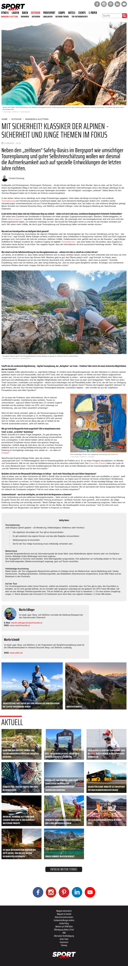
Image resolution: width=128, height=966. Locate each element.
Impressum (64, 942)
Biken (25, 13)
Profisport (49, 13)
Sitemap (64, 945)
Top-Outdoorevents (80, 16)
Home (5, 119)
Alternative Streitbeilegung (64, 936)
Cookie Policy (64, 923)
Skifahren (25, 16)
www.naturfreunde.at (20, 625)
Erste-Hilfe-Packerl (97, 463)
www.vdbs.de (16, 653)
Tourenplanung (8, 201)
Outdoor (35, 13)
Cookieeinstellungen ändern (64, 920)
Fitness (5, 13)
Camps (61, 13)
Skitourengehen (15, 219)
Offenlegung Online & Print (64, 930)
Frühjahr (5, 453)
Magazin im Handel (64, 914)
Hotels (71, 13)
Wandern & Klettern (9, 16)
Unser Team (64, 939)
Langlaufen (47, 16)
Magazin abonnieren (64, 911)
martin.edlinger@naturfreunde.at (26, 623)
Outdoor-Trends (62, 16)
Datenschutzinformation (64, 917)
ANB (64, 933)
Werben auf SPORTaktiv (64, 926)
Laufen (15, 13)
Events (82, 13)
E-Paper (93, 13)
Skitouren (36, 16)
